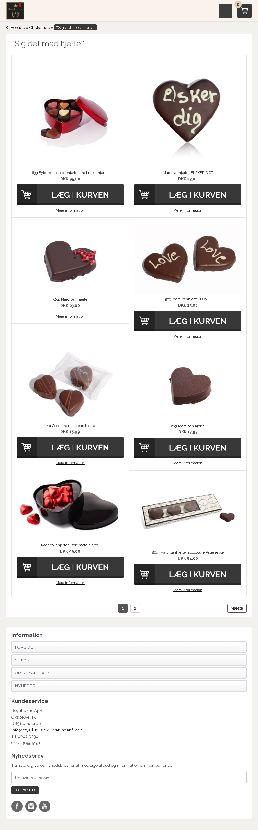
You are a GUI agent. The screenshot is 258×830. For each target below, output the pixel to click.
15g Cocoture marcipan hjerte (70, 426)
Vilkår (22, 660)
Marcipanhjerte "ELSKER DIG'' (188, 173)
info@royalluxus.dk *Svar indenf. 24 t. (47, 730)
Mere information (70, 210)
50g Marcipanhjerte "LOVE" (188, 299)
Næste (237, 608)
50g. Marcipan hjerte (70, 300)
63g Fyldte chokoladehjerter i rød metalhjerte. (70, 173)
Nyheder (25, 686)
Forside (18, 27)
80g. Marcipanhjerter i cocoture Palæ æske (188, 552)
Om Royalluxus (32, 673)
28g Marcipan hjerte (188, 426)
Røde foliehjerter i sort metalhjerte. (70, 545)
